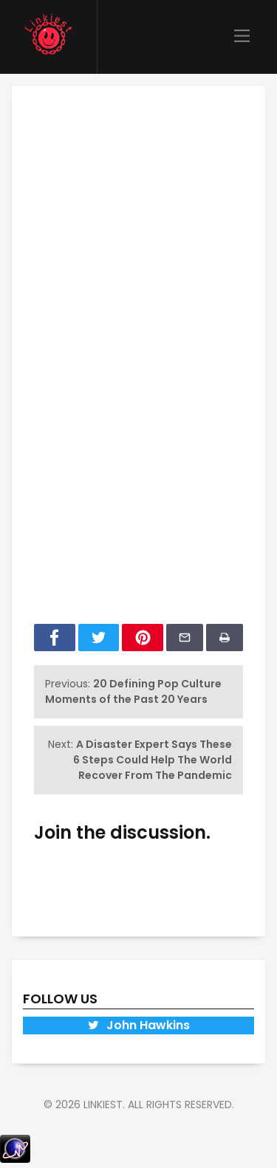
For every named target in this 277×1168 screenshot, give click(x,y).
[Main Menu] (242, 37)
